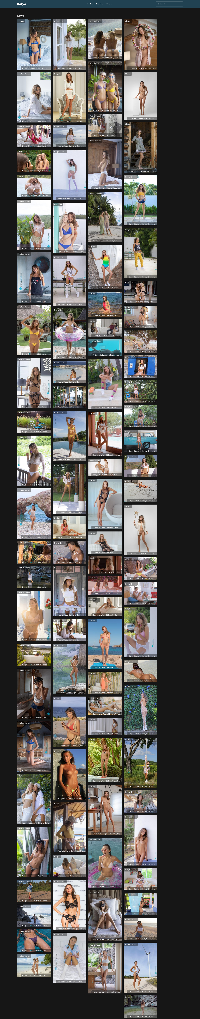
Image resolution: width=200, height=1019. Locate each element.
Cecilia (92, 558)
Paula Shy (94, 698)
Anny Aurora (95, 461)
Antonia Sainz (95, 341)
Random (99, 4)
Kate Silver (23, 152)
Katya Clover (24, 74)
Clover (92, 246)
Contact (109, 4)
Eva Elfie (58, 204)
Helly (21, 176)
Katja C (57, 74)
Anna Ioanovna (25, 776)
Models (90, 4)
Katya (21, 4)
